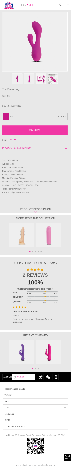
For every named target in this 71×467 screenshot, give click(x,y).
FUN (35, 407)
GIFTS (35, 420)
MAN (35, 401)
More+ (13, 139)
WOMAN (35, 395)
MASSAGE (35, 414)
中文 (23, 5)
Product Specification (35, 148)
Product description (35, 210)
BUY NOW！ (35, 130)
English (30, 5)
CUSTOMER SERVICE (35, 426)
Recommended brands (35, 389)
